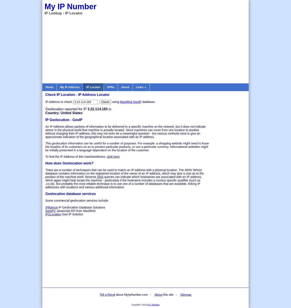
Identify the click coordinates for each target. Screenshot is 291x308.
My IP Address (70, 87)
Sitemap (185, 294)
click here (113, 156)
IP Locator (93, 87)
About (125, 87)
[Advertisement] (145, 49)
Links (141, 87)
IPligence (51, 207)
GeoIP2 (50, 211)
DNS (100, 177)
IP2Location (53, 214)
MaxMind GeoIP (130, 102)
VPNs (111, 87)
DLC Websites (153, 305)
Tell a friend (107, 294)
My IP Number (70, 6)
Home (50, 87)
